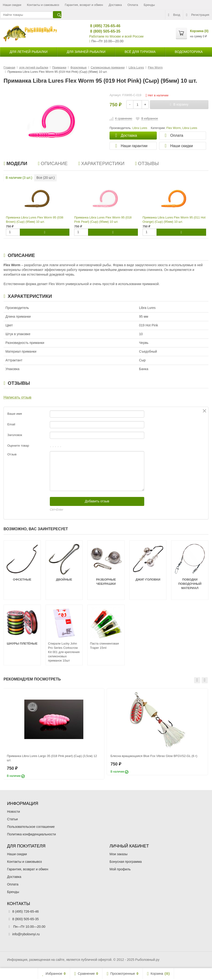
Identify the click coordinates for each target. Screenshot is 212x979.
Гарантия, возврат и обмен (84, 5)
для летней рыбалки (29, 52)
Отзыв (12, 454)
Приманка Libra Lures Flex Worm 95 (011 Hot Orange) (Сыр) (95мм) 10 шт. (174, 220)
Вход (174, 15)
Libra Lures (189, 128)
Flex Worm (173, 128)
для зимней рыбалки (86, 52)
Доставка (115, 5)
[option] (54, 734)
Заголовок (14, 435)
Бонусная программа (126, 862)
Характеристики (101, 163)
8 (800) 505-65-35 (103, 31)
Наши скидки (12, 5)
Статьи (12, 819)
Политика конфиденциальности (31, 834)
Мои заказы (118, 854)
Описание (53, 163)
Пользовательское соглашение (31, 827)
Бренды (149, 5)
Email (11, 424)
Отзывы (147, 163)
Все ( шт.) (46, 178)
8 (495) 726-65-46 (103, 26)
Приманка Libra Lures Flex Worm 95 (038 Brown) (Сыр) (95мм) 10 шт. (34, 220)
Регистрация (197, 15)
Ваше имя (14, 413)
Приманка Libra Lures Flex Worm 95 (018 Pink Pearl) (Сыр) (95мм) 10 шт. (102, 220)
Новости (13, 811)
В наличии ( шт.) (19, 178)
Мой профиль (120, 869)
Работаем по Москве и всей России (116, 36)
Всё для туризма (140, 52)
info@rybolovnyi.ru (26, 934)
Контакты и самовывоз (43, 5)
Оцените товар (18, 445)
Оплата (132, 5)
